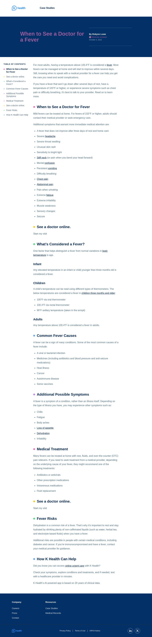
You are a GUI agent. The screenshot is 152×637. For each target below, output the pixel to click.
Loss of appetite (45, 428)
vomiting (52, 168)
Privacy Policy (65, 631)
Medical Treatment (14, 101)
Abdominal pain (45, 184)
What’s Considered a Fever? (16, 82)
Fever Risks (11, 110)
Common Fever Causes (17, 88)
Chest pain (42, 179)
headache (50, 136)
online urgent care (74, 566)
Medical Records (53, 613)
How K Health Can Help (17, 115)
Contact (15, 618)
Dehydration (43, 433)
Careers (15, 608)
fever (109, 65)
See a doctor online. (15, 76)
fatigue (49, 195)
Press (14, 613)
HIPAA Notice (95, 631)
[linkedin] (130, 630)
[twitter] (137, 630)
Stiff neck (42, 157)
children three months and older (98, 293)
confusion (50, 163)
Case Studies (47, 8)
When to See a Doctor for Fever (17, 70)
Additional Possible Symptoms (15, 94)
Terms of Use (80, 631)
